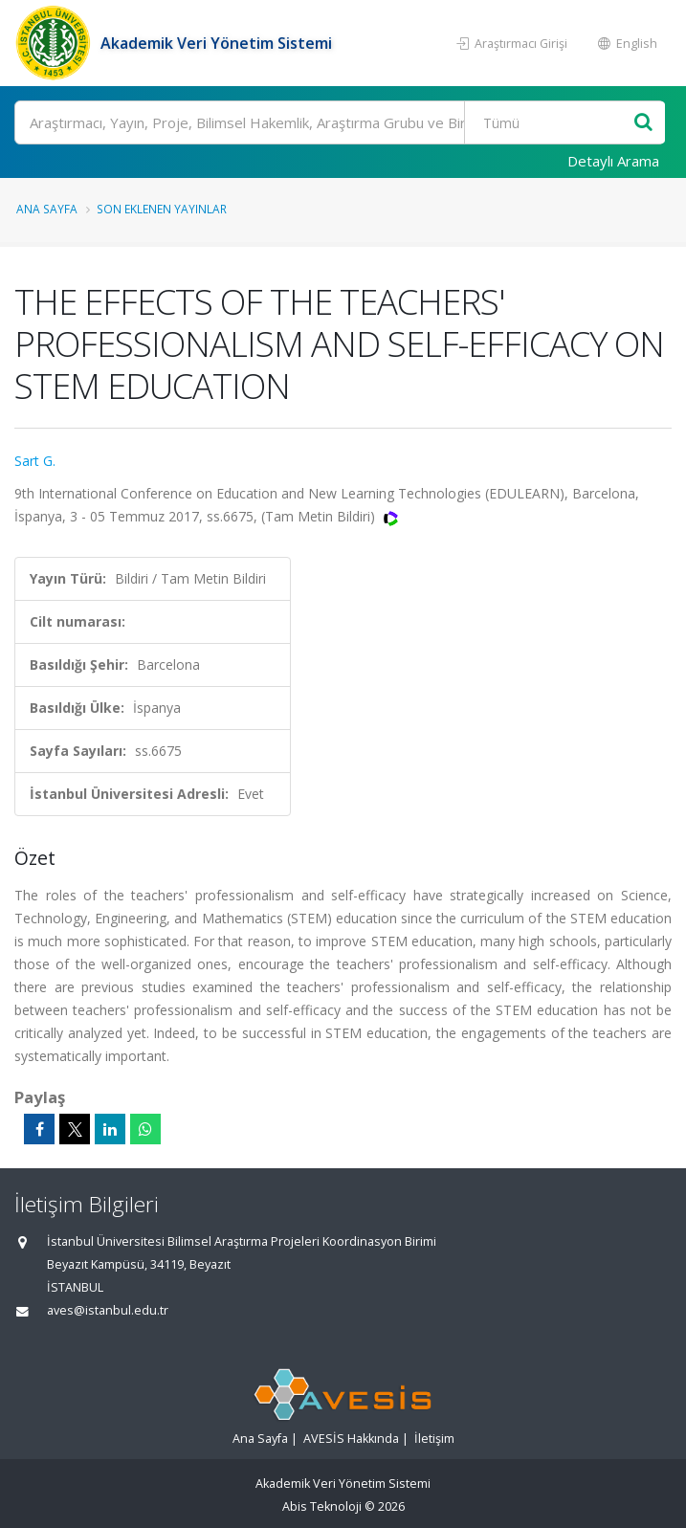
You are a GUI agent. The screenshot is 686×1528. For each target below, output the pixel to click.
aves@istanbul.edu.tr (107, 1310)
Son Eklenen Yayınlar (162, 208)
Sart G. (34, 461)
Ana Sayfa (46, 208)
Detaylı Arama (613, 160)
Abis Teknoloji (322, 1506)
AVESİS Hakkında (351, 1438)
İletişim (434, 1438)
